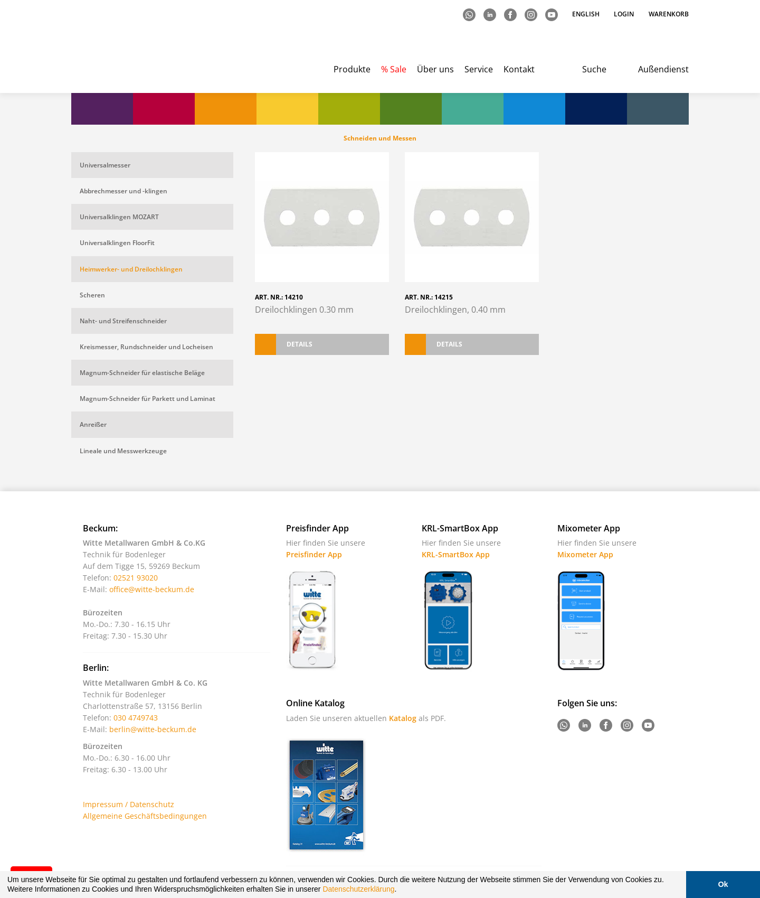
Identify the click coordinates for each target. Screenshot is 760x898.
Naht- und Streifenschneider (123, 320)
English (586, 14)
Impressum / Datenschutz (128, 804)
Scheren (92, 295)
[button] (400, 890)
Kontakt (519, 69)
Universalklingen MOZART (119, 216)
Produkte (352, 69)
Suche (594, 69)
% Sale (393, 69)
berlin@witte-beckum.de (152, 729)
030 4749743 (135, 718)
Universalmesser (105, 165)
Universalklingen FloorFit (117, 242)
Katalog (402, 718)
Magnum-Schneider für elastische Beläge (142, 372)
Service (478, 69)
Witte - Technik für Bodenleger (114, 48)
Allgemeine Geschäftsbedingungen (145, 816)
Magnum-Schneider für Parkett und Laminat (147, 398)
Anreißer (93, 424)
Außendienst (663, 69)
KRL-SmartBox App (456, 554)
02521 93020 (135, 578)
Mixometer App (585, 554)
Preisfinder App (314, 554)
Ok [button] (723, 884)
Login (624, 14)
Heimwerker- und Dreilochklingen (131, 269)
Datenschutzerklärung (358, 889)
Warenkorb (669, 14)
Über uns (435, 69)
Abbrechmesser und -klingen (123, 190)
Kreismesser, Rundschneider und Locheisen (146, 346)
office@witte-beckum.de (151, 589)
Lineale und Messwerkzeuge (123, 450)
